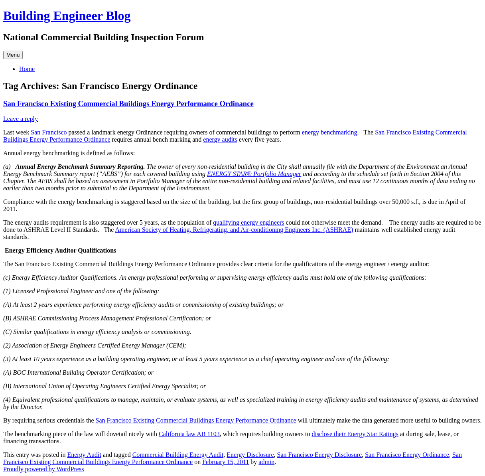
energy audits (220, 139)
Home (27, 68)
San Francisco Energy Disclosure (319, 454)
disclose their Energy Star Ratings (355, 434)
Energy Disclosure (250, 454)
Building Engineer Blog (67, 15)
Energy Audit (84, 454)
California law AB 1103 (189, 434)
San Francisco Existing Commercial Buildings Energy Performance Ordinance (128, 103)
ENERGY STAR (227, 173)
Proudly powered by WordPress (43, 469)
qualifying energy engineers (248, 222)
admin (266, 461)
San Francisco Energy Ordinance (407, 454)
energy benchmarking (329, 132)
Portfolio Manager (277, 173)
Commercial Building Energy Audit (178, 454)
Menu (13, 55)
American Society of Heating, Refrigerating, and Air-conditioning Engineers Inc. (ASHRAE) (234, 229)
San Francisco (49, 132)
